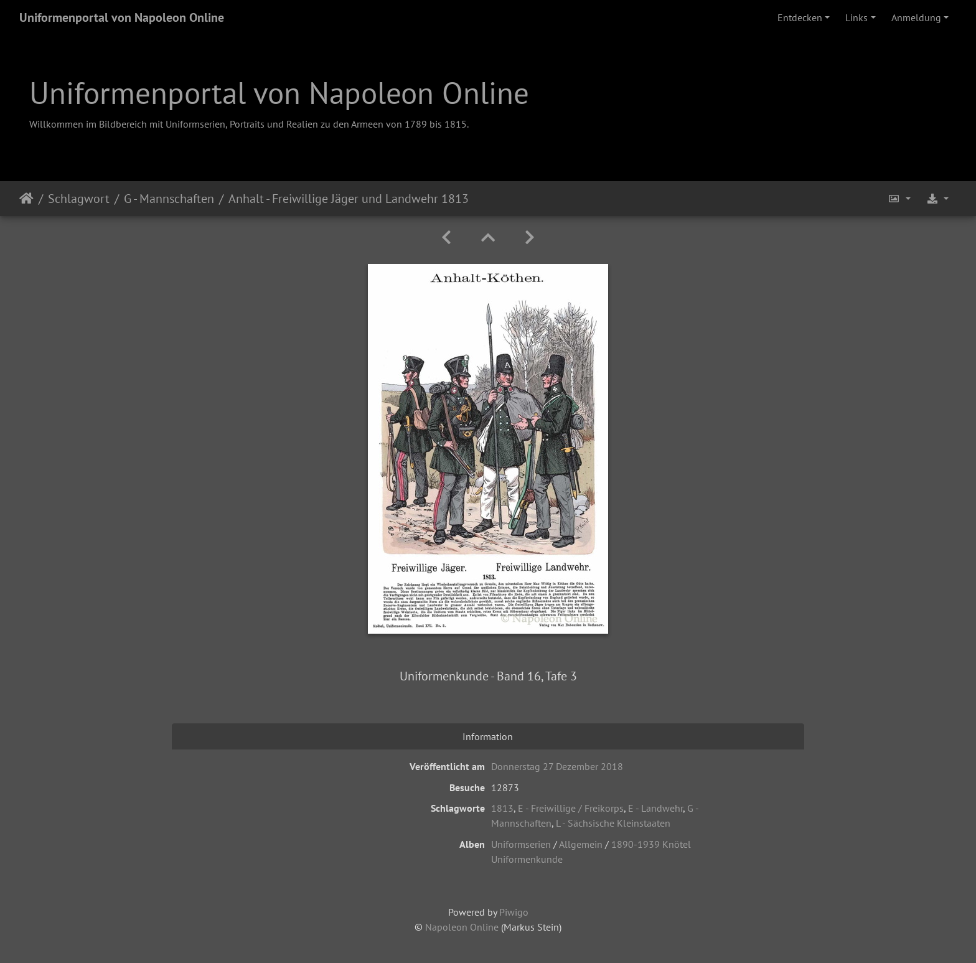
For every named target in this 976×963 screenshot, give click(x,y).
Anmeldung (916, 17)
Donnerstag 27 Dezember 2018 (557, 766)
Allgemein (581, 844)
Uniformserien (521, 844)
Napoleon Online (462, 927)
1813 (502, 808)
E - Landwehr (655, 808)
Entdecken (799, 17)
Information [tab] (487, 736)
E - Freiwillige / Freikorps (571, 808)
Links (856, 17)
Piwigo (513, 912)
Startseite (26, 198)
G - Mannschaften (169, 198)
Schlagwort (79, 198)
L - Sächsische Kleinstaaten (613, 823)
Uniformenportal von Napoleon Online (121, 17)
